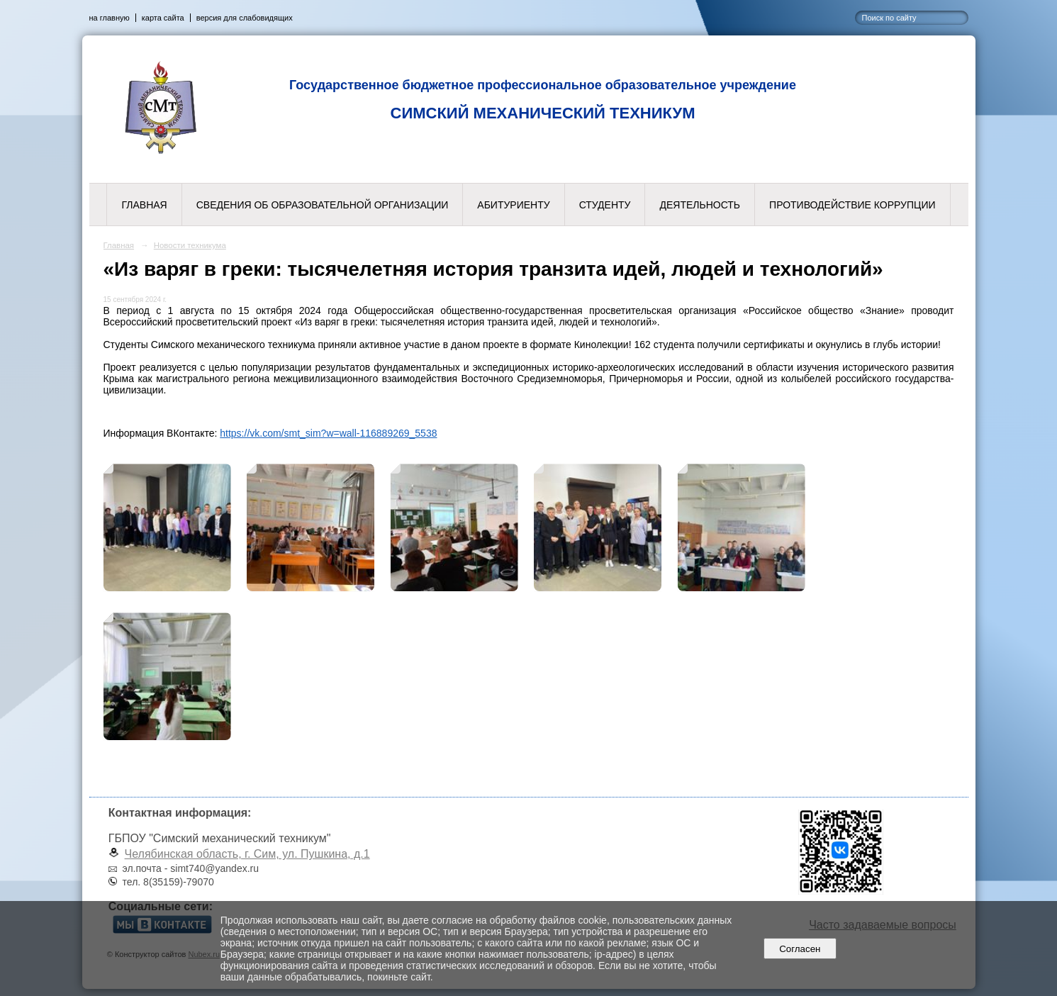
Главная (144, 205)
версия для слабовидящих (244, 17)
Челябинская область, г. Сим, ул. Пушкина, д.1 (247, 854)
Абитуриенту (513, 205)
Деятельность (699, 205)
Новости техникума (190, 245)
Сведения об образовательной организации (322, 205)
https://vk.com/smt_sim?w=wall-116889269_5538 (328, 433)
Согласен (800, 949)
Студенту (605, 205)
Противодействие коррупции (852, 205)
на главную (109, 17)
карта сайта (163, 17)
